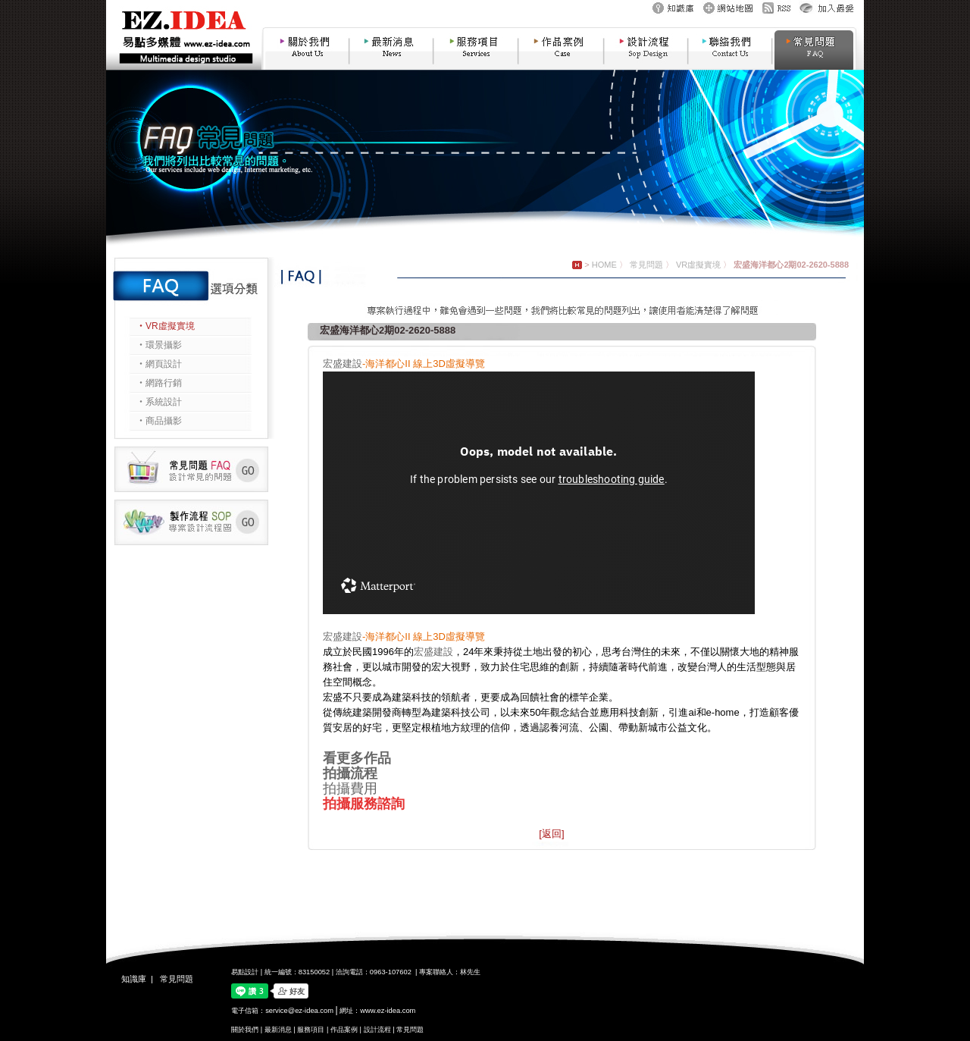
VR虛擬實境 (698, 264)
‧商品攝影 (159, 420)
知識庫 (133, 978)
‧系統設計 (159, 402)
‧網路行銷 (159, 383)
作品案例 (344, 1029)
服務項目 (310, 1029)
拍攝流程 (350, 773)
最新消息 (278, 1029)
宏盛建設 (342, 363)
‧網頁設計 (159, 364)
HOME (604, 264)
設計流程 (377, 1029)
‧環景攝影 (159, 345)
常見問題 (646, 264)
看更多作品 (357, 758)
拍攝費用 (350, 788)
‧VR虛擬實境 (165, 326)
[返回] (551, 833)
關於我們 (244, 1029)
